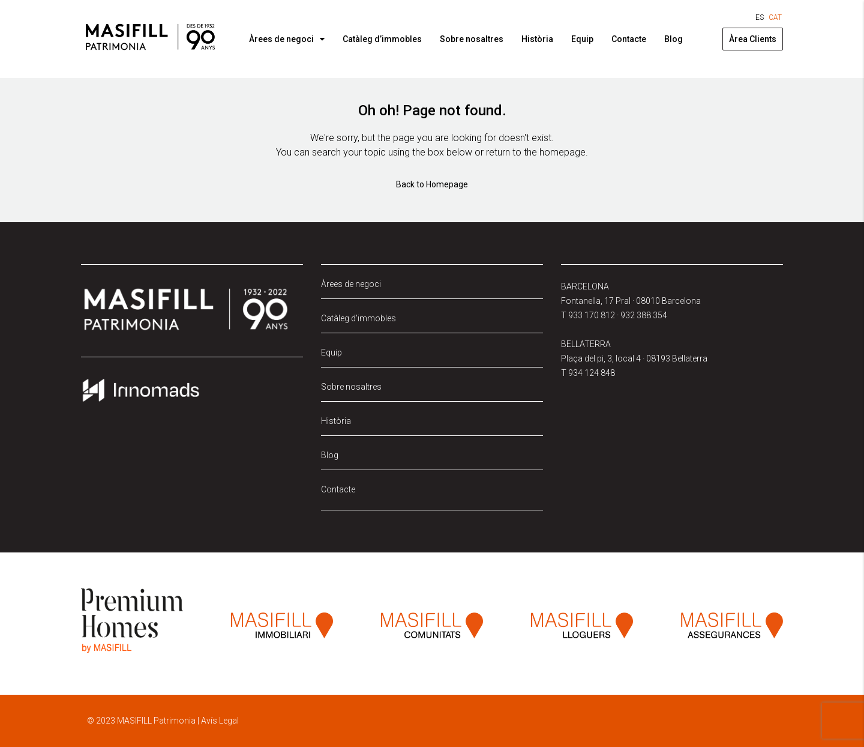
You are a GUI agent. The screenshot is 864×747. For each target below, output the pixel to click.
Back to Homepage (432, 184)
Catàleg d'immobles (358, 318)
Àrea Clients (752, 39)
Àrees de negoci (281, 39)
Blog (673, 39)
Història (537, 39)
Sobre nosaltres (471, 39)
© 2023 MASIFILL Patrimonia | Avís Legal (163, 720)
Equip (582, 39)
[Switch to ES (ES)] (759, 17)
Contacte (628, 39)
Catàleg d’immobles (382, 39)
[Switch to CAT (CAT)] (775, 17)
